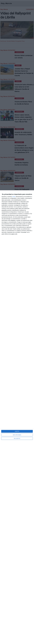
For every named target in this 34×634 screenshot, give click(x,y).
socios (13, 196)
